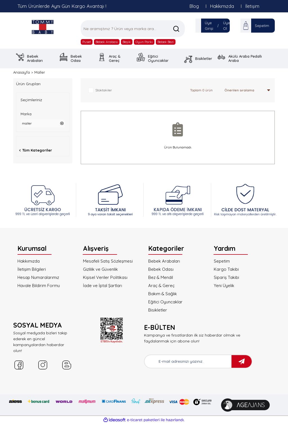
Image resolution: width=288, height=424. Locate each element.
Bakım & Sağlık (162, 293)
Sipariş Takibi (226, 277)
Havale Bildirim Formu (38, 285)
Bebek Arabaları (164, 261)
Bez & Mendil (160, 277)
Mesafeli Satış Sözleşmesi (108, 261)
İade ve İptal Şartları (102, 285)
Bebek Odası (161, 269)
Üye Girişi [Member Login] (209, 26)
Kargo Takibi (226, 269)
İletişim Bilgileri (31, 269)
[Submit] (241, 361)
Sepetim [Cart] (262, 25)
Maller (39, 72)
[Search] (133, 28)
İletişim (252, 6)
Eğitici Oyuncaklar (165, 302)
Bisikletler (157, 310)
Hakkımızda (222, 6)
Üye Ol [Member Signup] (226, 26)
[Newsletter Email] (188, 361)
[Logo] (42, 27)
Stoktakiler (103, 90)
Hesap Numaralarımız (38, 277)
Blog (194, 6)
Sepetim (222, 261)
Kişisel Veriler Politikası (105, 277)
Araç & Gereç (161, 285)
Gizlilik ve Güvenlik (100, 269)
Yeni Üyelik (224, 285)
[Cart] (245, 26)
